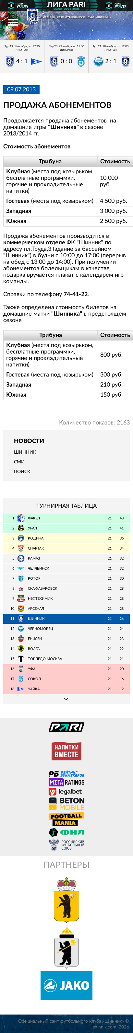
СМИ (19, 462)
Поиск (22, 472)
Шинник (25, 452)
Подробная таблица (66, 699)
